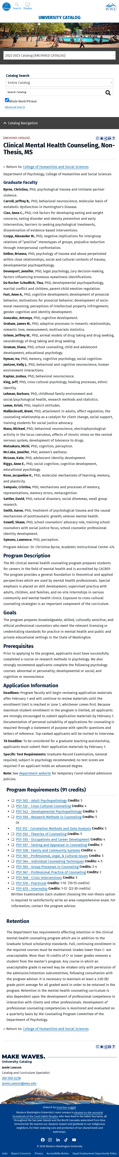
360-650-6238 (11, 1078)
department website (35, 773)
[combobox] (59, 55)
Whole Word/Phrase (23, 101)
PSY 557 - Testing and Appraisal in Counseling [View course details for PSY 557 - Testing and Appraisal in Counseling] (51, 845)
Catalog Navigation (23, 123)
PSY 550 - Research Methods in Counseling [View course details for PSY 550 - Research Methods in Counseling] (49, 817)
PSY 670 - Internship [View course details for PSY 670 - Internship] (31, 888)
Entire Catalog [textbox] (19, 83)
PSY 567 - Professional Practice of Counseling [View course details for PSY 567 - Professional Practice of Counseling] (51, 872)
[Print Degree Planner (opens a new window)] (97, 138)
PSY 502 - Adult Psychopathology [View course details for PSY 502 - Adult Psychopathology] (41, 800)
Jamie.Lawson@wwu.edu (19, 1083)
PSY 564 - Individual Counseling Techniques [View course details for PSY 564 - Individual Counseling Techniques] (50, 861)
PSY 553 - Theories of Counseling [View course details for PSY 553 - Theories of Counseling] (41, 834)
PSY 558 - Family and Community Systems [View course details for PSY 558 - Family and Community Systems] (48, 850)
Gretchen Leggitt (66, 1107)
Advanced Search (15, 107)
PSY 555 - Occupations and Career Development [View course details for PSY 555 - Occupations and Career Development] (53, 839)
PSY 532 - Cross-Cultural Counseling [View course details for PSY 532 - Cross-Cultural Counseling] (43, 806)
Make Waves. (23, 1056)
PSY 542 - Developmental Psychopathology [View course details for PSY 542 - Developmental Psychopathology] (49, 811)
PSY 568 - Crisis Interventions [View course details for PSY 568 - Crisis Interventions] (39, 877)
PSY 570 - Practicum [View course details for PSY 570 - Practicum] (31, 883)
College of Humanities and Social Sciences (56, 167)
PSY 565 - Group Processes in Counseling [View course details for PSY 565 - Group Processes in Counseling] (47, 867)
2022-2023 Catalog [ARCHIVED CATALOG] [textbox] (35, 55)
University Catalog (60, 17)
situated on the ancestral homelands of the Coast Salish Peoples (58, 1114)
